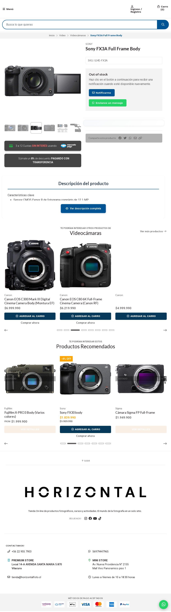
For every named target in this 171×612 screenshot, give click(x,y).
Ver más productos (153, 232)
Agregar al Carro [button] (30, 317)
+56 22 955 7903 (19, 552)
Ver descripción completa (83, 209)
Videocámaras (78, 36)
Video (62, 36)
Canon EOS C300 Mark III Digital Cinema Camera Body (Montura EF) (85, 302)
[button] (140, 138)
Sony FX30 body (71, 413)
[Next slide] (75, 82)
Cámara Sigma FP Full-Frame (135, 413)
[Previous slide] (10, 82)
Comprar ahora (30, 323)
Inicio (52, 36)
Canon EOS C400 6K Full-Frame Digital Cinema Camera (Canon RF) (28, 302)
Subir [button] (85, 461)
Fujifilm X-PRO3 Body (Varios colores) (24, 415)
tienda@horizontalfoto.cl (24, 578)
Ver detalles (30, 430)
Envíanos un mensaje (107, 103)
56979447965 (98, 552)
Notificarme (101, 93)
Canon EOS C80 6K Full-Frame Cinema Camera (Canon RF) (136, 302)
